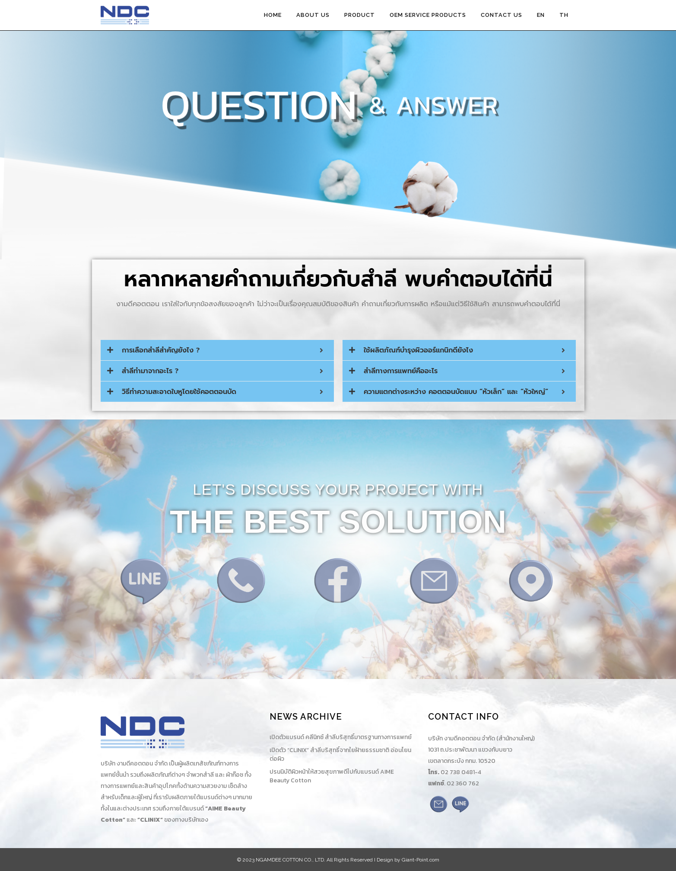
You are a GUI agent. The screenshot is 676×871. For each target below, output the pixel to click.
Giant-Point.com (420, 860)
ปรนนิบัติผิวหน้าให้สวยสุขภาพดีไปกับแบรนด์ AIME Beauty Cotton (332, 776)
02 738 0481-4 (461, 772)
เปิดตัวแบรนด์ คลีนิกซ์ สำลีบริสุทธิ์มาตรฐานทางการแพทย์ (341, 737)
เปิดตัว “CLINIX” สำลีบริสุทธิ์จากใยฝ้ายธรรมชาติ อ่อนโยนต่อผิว (340, 754)
